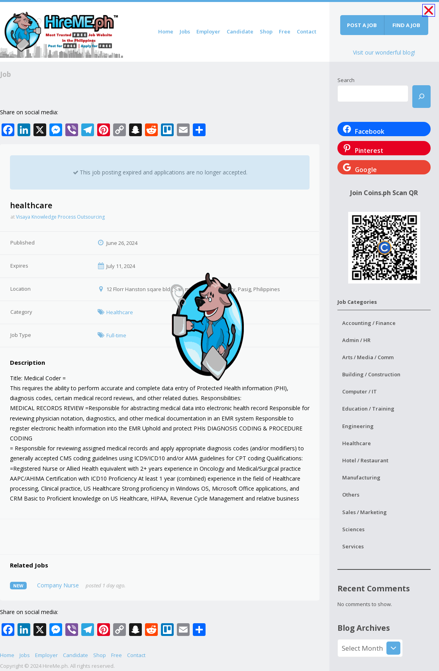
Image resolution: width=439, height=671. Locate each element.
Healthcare (119, 312)
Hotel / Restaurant (365, 460)
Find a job (406, 25)
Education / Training (368, 408)
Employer (208, 31)
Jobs (185, 31)
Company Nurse (58, 585)
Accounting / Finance (369, 323)
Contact (306, 31)
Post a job (362, 25)
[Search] (421, 96)
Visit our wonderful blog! (384, 52)
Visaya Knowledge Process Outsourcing (60, 216)
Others (350, 494)
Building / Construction (371, 374)
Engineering (358, 426)
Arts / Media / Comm (368, 357)
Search (346, 80)
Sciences (353, 529)
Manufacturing (361, 477)
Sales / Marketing (364, 512)
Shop (266, 31)
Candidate (240, 31)
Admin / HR (356, 340)
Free (284, 31)
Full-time (116, 335)
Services (353, 546)
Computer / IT (359, 391)
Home (165, 31)
